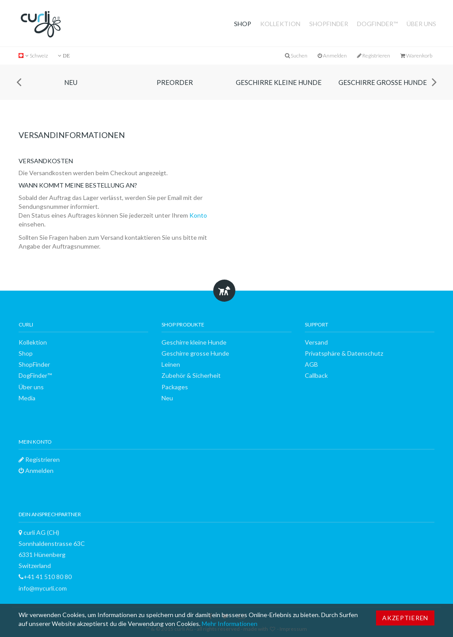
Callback (316, 375)
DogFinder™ (377, 23)
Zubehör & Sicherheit (191, 375)
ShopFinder (328, 23)
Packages (174, 387)
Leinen (170, 364)
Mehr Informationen (229, 623)
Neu (70, 82)
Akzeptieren (405, 618)
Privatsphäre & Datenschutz (344, 353)
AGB (311, 364)
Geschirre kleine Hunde (279, 82)
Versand (316, 342)
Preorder (175, 82)
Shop (242, 23)
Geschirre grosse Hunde (382, 82)
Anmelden (332, 55)
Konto (198, 215)
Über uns (421, 23)
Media (27, 398)
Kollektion (280, 23)
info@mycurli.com (43, 588)
